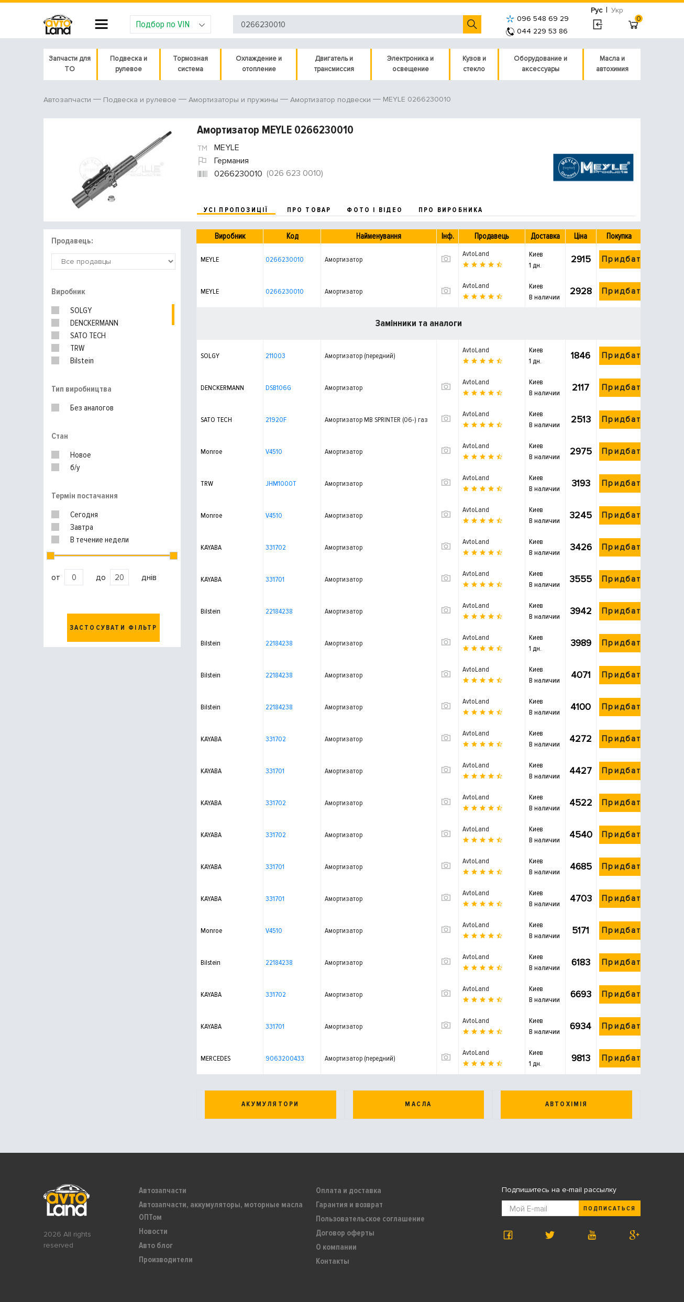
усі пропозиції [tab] (236, 210)
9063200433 (285, 1058)
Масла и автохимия (612, 63)
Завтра (81, 527)
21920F (276, 419)
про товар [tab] (309, 210)
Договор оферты (345, 1233)
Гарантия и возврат (349, 1204)
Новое (80, 455)
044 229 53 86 (537, 31)
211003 (275, 355)
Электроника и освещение (410, 63)
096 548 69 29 (537, 18)
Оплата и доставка (348, 1190)
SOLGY (81, 310)
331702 (276, 547)
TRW (77, 348)
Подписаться (609, 1208)
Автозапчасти (162, 1190)
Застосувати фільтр (114, 628)
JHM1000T (281, 483)
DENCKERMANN (94, 323)
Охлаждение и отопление (259, 63)
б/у (75, 467)
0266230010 (285, 259)
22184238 (279, 611)
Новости (153, 1231)
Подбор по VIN (170, 24)
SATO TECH (88, 335)
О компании (336, 1247)
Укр (617, 10)
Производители (166, 1259)
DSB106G (278, 387)
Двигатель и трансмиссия (334, 63)
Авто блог (156, 1245)
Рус (596, 10)
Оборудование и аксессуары (540, 63)
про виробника (450, 210)
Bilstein (82, 360)
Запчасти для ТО (70, 63)
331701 (275, 579)
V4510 (274, 451)
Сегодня (84, 514)
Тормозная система (190, 63)
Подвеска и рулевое (128, 63)
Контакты (332, 1261)
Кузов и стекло (474, 63)
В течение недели (99, 540)
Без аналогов (92, 408)
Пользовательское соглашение (370, 1218)
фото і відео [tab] (375, 210)
